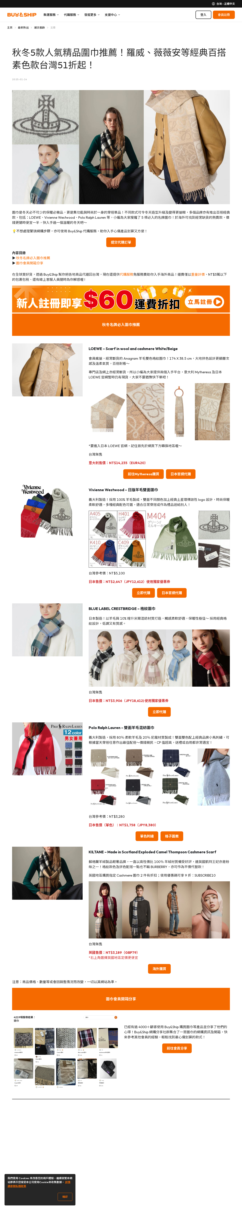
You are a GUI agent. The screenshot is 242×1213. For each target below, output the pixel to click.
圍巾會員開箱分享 (29, 263)
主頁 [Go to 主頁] (10, 27)
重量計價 (198, 274)
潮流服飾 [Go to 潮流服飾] (39, 27)
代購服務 (126, 274)
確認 (65, 1196)
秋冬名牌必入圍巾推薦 (33, 258)
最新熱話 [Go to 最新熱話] (23, 27)
